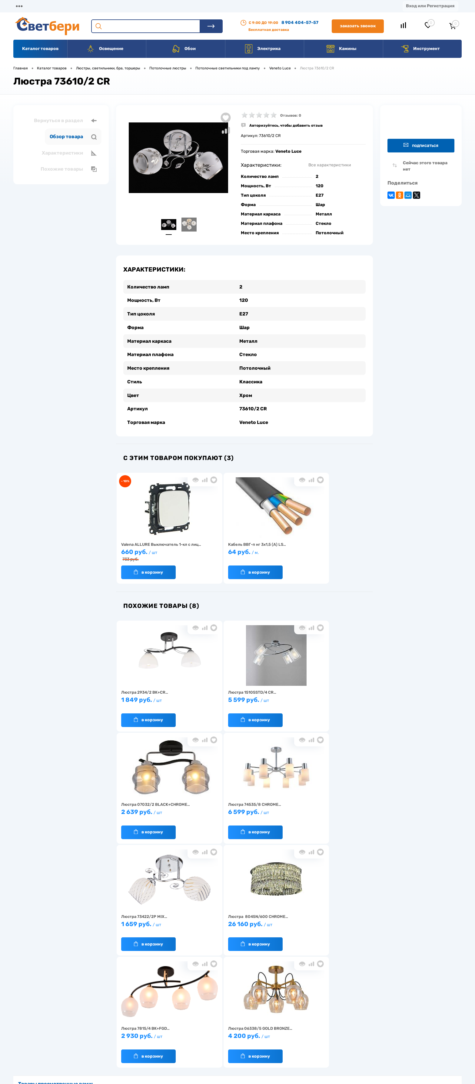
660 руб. (148, 552)
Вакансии (230, 5)
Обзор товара (73, 137)
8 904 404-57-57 (299, 22)
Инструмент (420, 48)
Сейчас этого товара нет (425, 166)
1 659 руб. (148, 812)
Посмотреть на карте (373, 1004)
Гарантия (137, 1031)
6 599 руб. (340, 700)
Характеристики (69, 153)
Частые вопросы (144, 1050)
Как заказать (140, 1040)
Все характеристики (329, 165)
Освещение (104, 48)
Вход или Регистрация (430, 5)
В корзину (142, 569)
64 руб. (212, 552)
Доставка (100, 5)
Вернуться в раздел (65, 121)
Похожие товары (69, 169)
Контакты (194, 5)
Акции (162, 5)
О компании (62, 5)
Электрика (262, 48)
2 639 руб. (276, 700)
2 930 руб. (276, 812)
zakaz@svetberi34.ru (372, 1038)
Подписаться (421, 145)
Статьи (263, 5)
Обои (183, 48)
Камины (341, 48)
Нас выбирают (142, 1021)
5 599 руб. (212, 700)
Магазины (24, 5)
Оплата (133, 5)
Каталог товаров (40, 48)
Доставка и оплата (195, 1012)
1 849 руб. (148, 700)
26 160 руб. (212, 812)
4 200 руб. (340, 812)
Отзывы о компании (244, 1012)
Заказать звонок (358, 25)
